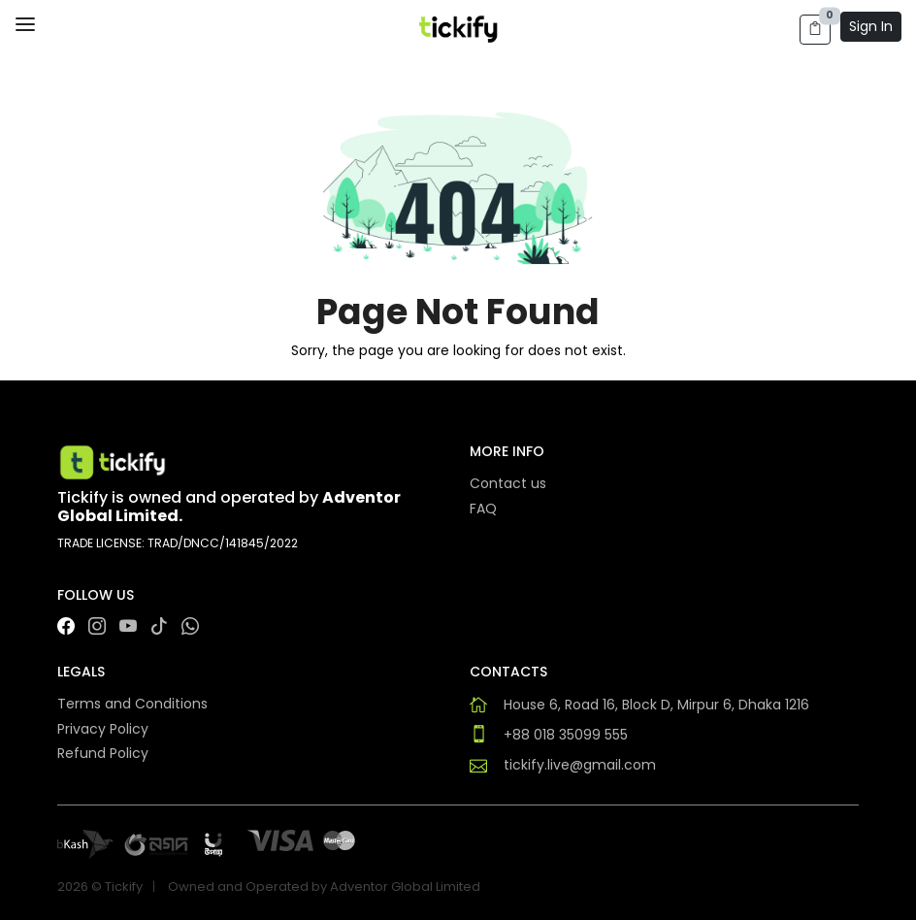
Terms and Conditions (132, 703)
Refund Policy (102, 753)
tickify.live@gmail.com (580, 764)
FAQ (483, 508)
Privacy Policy (102, 729)
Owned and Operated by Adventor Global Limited (324, 886)
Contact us (508, 483)
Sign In (871, 26)
